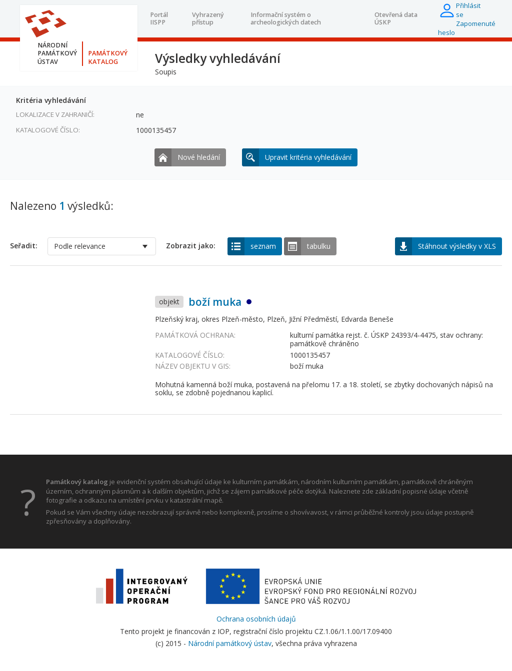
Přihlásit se (468, 10)
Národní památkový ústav (230, 643)
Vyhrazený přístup (208, 18)
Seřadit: (24, 246)
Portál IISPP (159, 18)
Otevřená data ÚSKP (396, 18)
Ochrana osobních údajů (256, 619)
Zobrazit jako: (191, 246)
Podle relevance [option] (80, 246)
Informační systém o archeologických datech (285, 18)
